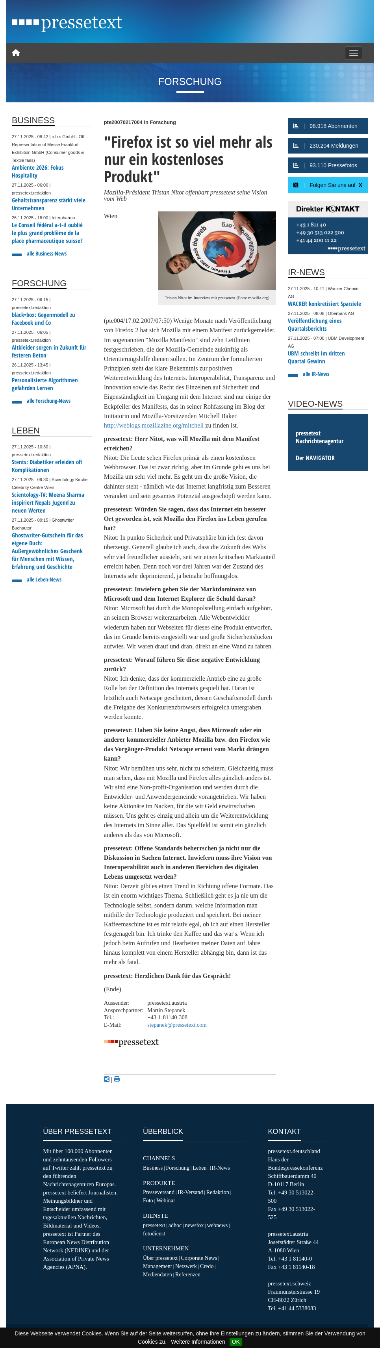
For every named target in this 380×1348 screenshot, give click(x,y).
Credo (206, 1266)
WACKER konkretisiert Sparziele (324, 304)
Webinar (165, 1200)
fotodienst (154, 1233)
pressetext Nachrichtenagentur (319, 437)
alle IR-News (316, 374)
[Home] (16, 53)
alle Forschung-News (48, 400)
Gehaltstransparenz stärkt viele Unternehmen (48, 204)
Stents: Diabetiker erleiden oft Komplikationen (47, 466)
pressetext (154, 1225)
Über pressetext (160, 1258)
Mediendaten (157, 1274)
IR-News (220, 1168)
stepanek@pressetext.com (177, 1025)
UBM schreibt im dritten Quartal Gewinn (316, 357)
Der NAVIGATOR (315, 458)
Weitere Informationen (198, 1342)
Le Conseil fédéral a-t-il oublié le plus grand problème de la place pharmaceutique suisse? (47, 233)
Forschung (177, 1168)
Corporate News (199, 1258)
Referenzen (187, 1274)
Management (157, 1266)
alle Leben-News (44, 579)
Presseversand (158, 1192)
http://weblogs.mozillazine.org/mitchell (154, 425)
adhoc (175, 1225)
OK (236, 1342)
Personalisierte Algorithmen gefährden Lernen (45, 384)
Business (153, 1168)
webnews (217, 1225)
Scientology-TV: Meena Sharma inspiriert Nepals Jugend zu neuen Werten (48, 503)
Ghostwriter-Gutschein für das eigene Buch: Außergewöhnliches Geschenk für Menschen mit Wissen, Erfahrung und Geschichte (47, 551)
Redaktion (217, 1192)
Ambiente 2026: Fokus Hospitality (38, 171)
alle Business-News (47, 253)
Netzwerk (186, 1266)
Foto (148, 1200)
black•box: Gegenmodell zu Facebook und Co (43, 319)
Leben (199, 1168)
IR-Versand (190, 1192)
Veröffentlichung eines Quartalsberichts (315, 325)
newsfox (194, 1225)
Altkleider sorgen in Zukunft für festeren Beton (49, 351)
